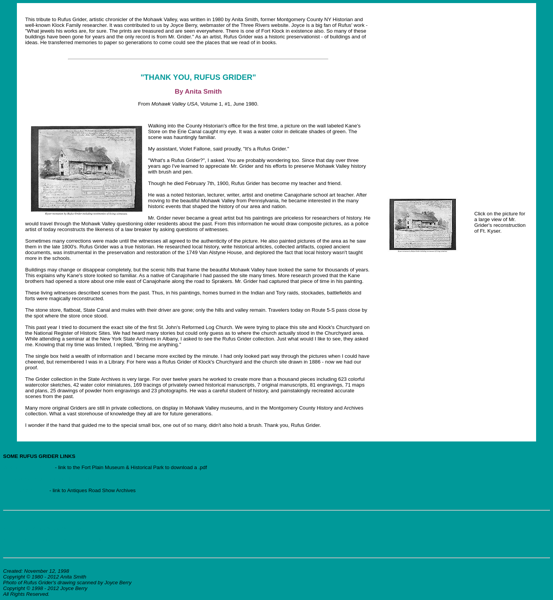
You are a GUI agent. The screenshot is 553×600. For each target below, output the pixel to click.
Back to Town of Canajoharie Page (45, 528)
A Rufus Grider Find (26, 490)
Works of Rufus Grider (28, 467)
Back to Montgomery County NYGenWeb (52, 539)
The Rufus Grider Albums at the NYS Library (53, 479)
